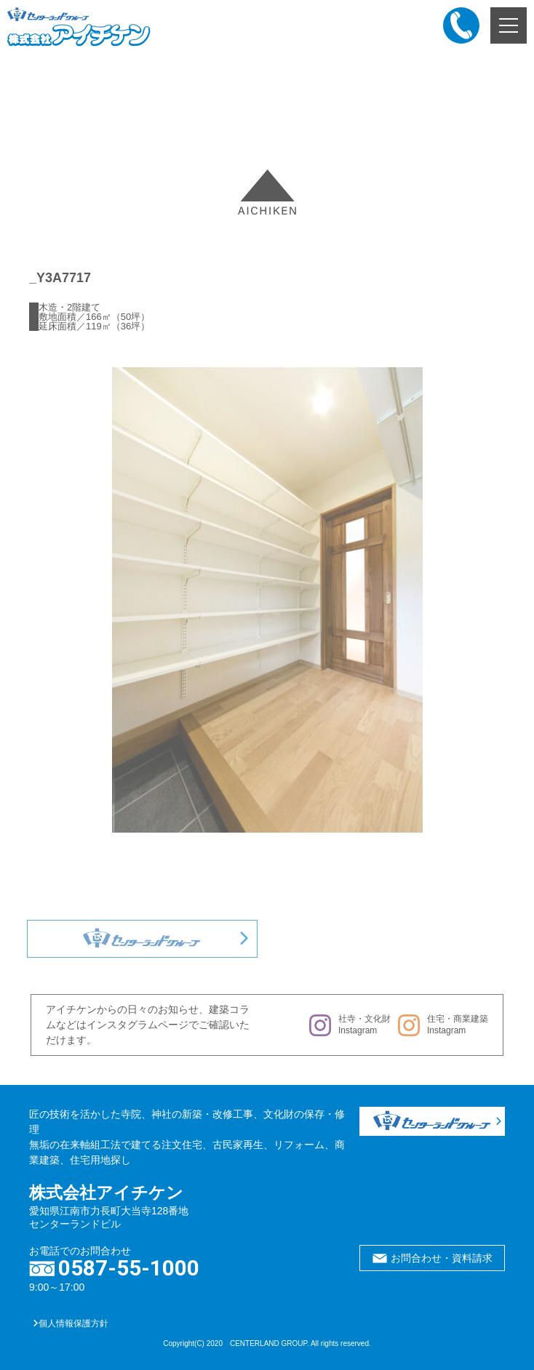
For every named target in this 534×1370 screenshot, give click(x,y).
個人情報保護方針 (70, 1323)
